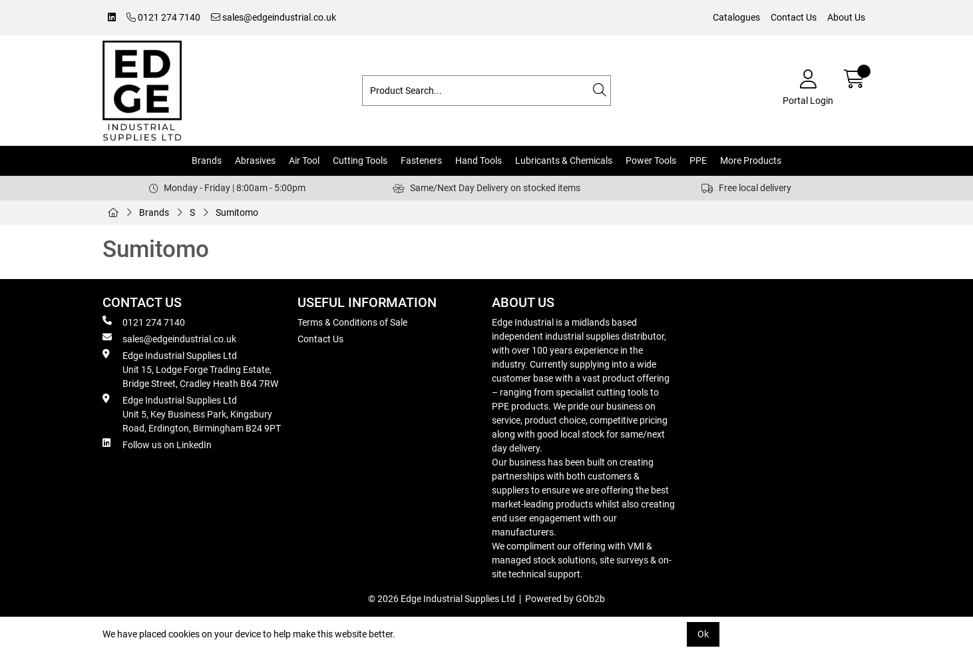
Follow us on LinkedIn (157, 444)
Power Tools (651, 160)
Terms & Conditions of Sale (352, 322)
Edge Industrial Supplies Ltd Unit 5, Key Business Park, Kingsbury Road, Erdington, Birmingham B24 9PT (191, 414)
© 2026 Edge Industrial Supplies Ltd (441, 598)
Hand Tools (478, 160)
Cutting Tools (360, 160)
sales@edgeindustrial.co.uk (273, 17)
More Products (750, 160)
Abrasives (255, 160)
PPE (698, 160)
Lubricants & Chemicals (563, 160)
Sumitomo (237, 212)
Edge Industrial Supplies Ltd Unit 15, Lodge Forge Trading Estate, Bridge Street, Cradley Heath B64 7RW (190, 369)
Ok (703, 634)
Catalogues (736, 17)
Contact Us (794, 17)
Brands (207, 160)
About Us (846, 17)
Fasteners (421, 160)
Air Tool (304, 160)
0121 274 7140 (163, 17)
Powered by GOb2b (565, 598)
